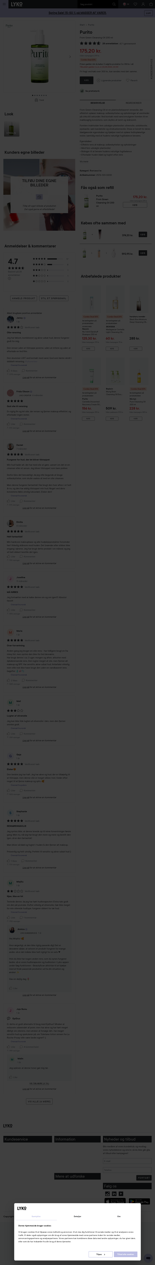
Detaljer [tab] (77, 1216)
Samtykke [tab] (36, 1216)
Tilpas (100, 1254)
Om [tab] (119, 1216)
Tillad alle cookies (125, 1254)
